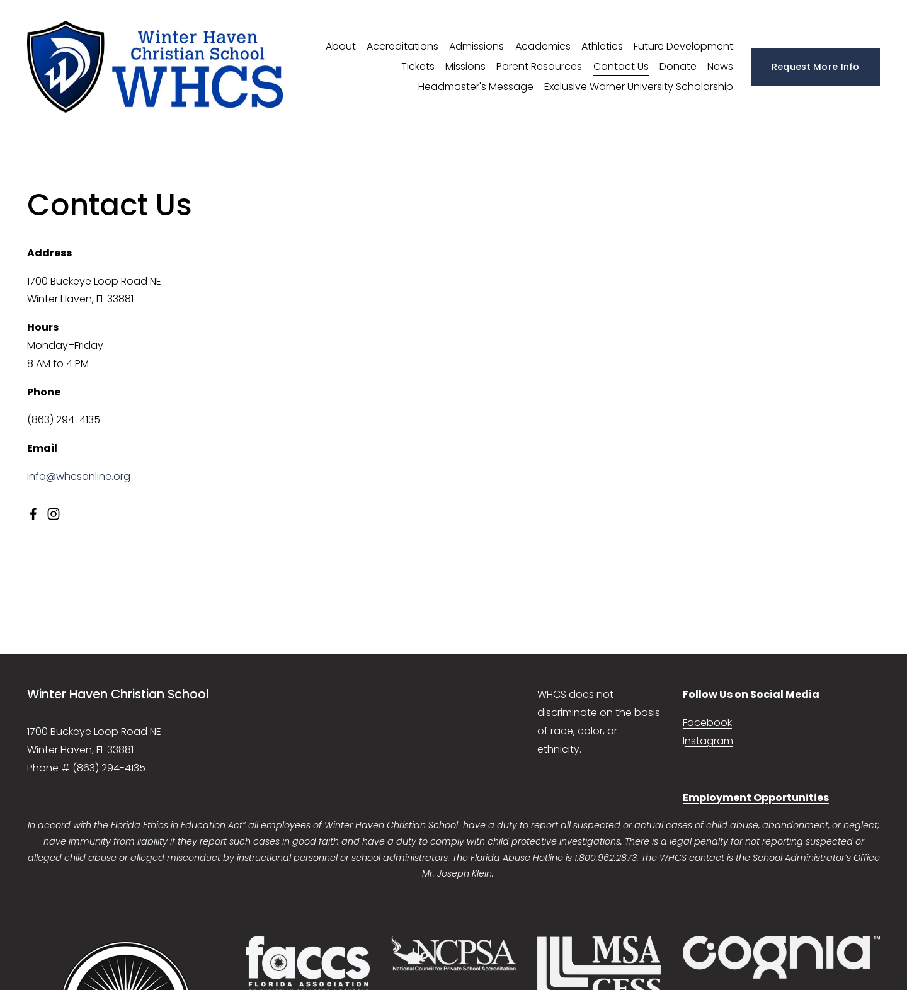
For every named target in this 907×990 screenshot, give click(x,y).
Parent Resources (539, 66)
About (341, 46)
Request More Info (816, 66)
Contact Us (621, 66)
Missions (465, 66)
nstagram (709, 741)
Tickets (418, 66)
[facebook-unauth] (33, 514)
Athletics (602, 46)
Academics (543, 46)
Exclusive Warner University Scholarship (638, 86)
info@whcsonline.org (78, 476)
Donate (678, 66)
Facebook (707, 722)
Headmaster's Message (475, 86)
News (720, 66)
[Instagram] (53, 514)
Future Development (683, 46)
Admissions (476, 46)
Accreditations (402, 46)
